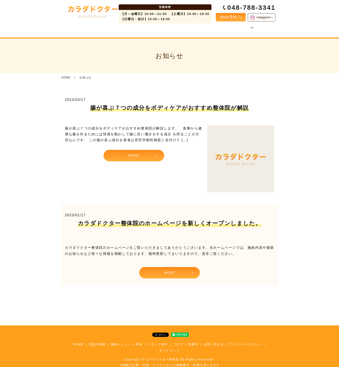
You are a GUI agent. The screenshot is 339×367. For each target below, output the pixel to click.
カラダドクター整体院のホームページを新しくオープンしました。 (169, 220)
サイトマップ (169, 346)
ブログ (199, 29)
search (260, 29)
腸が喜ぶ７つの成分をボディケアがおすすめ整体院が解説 (169, 104)
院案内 (218, 29)
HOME (84, 29)
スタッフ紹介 (176, 29)
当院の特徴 (106, 29)
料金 (154, 29)
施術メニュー (132, 29)
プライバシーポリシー (246, 340)
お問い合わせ (241, 29)
